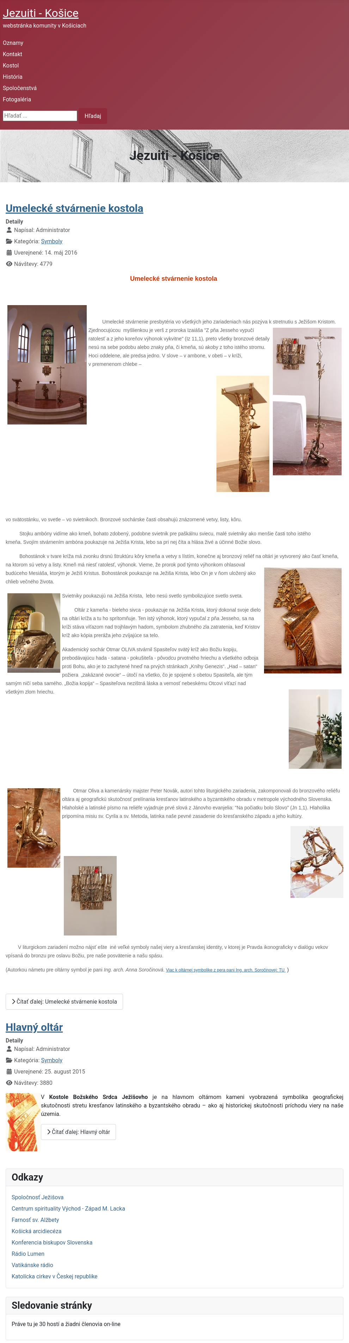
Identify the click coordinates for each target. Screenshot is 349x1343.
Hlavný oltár (34, 1027)
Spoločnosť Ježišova (37, 1197)
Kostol (11, 65)
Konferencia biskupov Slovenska (52, 1242)
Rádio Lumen (28, 1253)
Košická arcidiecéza (36, 1231)
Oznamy (13, 43)
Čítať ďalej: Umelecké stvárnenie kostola (64, 1001)
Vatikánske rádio (32, 1265)
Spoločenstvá (20, 88)
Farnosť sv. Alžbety (35, 1220)
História (13, 76)
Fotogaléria (17, 99)
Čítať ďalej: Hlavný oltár (78, 1132)
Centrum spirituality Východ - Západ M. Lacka (68, 1208)
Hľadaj (93, 116)
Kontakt (12, 54)
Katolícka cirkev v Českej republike (55, 1276)
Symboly (51, 241)
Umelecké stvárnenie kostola (74, 208)
